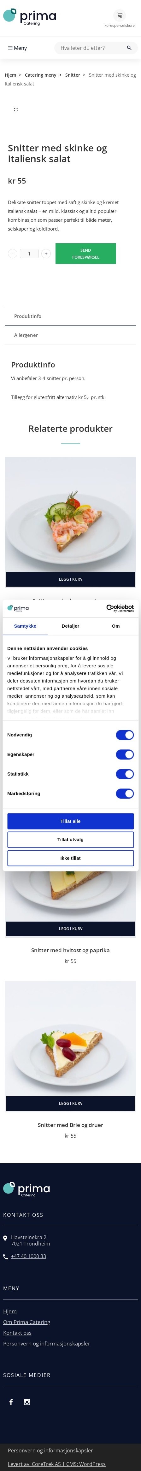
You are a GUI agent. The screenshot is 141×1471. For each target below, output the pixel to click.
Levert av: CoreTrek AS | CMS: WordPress (57, 1464)
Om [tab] (116, 626)
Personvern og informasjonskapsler (46, 1343)
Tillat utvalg (70, 839)
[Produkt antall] (29, 253)
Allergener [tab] (26, 335)
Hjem (10, 75)
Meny (17, 47)
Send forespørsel (85, 253)
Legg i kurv (70, 579)
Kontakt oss (17, 1332)
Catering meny (40, 75)
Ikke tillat (70, 858)
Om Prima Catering (26, 1322)
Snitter (72, 75)
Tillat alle (71, 821)
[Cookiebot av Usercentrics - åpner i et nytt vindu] (106, 608)
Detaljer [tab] (70, 626)
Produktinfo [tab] (27, 316)
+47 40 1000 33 (28, 1256)
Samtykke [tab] (25, 626)
